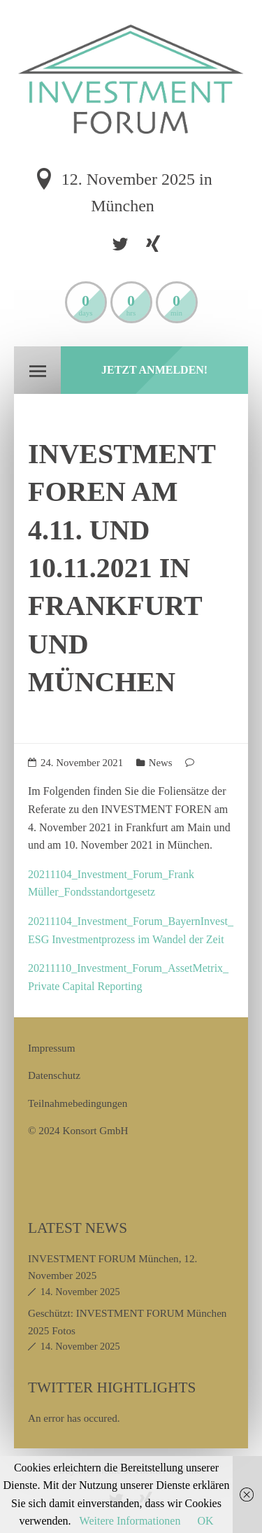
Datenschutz (54, 1075)
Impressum (51, 1048)
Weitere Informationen (130, 1521)
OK (205, 1521)
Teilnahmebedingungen (77, 1103)
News (161, 762)
